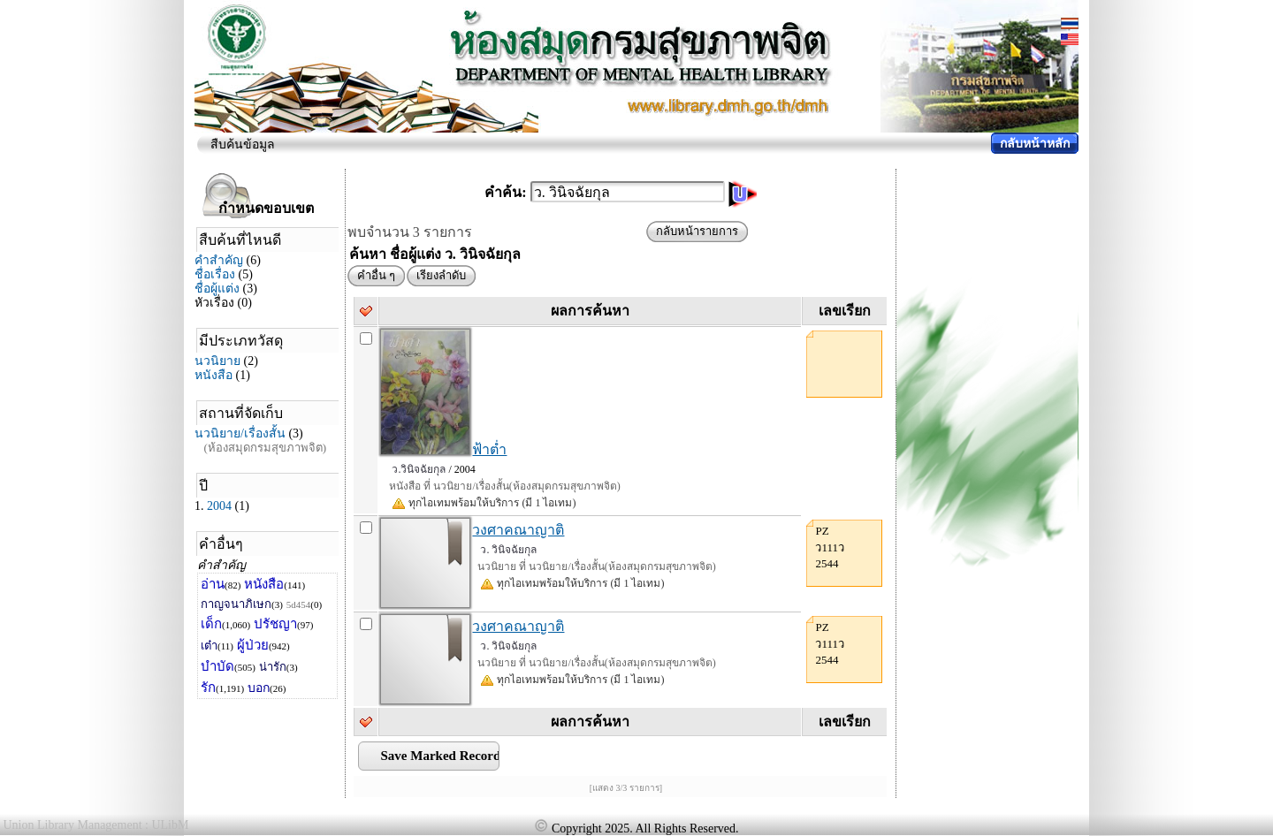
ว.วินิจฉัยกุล (419, 469)
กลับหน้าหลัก (1035, 143)
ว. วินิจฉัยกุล (508, 549)
